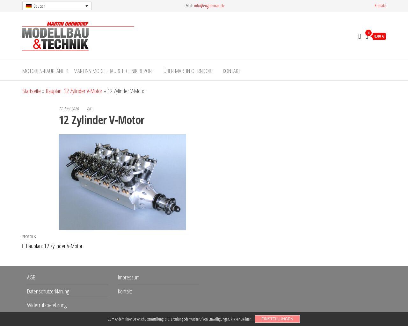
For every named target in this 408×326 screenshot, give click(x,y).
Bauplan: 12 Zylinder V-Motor (74, 91)
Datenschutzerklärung (48, 291)
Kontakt (380, 6)
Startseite (31, 91)
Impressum (129, 277)
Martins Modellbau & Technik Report (114, 71)
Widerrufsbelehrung (47, 305)
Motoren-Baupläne (43, 71)
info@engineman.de (209, 6)
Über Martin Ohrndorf (188, 71)
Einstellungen (277, 319)
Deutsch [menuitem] (39, 6)
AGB (31, 277)
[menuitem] (56, 6)
